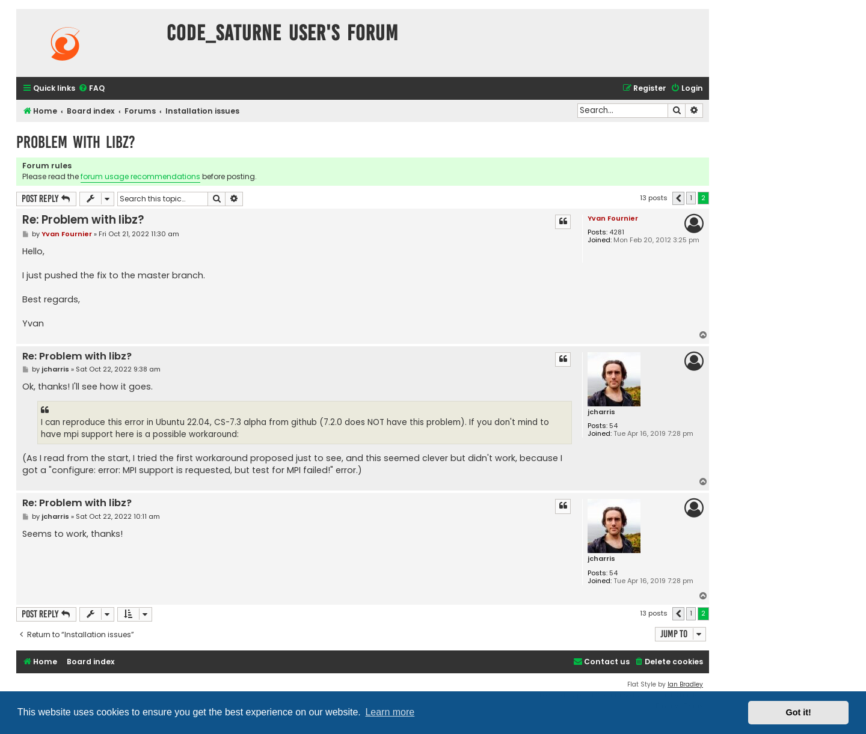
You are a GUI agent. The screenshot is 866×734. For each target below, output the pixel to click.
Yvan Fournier (613, 218)
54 (613, 426)
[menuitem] (91, 89)
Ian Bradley (685, 684)
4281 (616, 232)
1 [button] (691, 198)
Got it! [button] (798, 712)
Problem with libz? (75, 142)
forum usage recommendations (140, 176)
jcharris (601, 412)
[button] (678, 198)
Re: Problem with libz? (83, 220)
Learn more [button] (389, 712)
